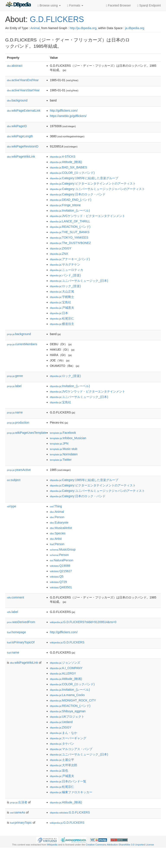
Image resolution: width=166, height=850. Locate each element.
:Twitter (61, 459)
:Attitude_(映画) (66, 162)
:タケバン (62, 743)
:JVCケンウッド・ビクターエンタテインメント (87, 216)
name (15, 412)
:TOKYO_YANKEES (69, 237)
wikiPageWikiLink (21, 156)
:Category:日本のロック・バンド (77, 194)
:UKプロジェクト (67, 716)
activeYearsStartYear (23, 90)
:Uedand (61, 722)
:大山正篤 (62, 291)
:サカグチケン (65, 264)
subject (13, 480)
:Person (57, 517)
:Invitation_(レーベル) (70, 210)
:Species (57, 533)
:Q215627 (61, 571)
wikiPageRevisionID (22, 146)
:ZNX (59, 253)
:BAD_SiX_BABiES (68, 167)
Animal (35, 28)
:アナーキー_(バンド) (70, 259)
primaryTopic (21, 822)
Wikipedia (52, 844)
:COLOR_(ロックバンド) (72, 172)
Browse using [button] (49, 5)
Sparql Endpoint (149, 5)
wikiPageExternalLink (23, 110)
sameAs (17, 812)
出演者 (18, 802)
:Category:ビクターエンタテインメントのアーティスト (93, 183)
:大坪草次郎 (63, 765)
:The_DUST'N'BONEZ (70, 243)
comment (15, 597)
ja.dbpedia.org (134, 28)
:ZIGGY (61, 248)
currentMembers (22, 344)
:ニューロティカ (66, 270)
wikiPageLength (20, 136)
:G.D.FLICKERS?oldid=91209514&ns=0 (83, 622)
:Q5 (57, 576)
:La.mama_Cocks (67, 695)
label (14, 386)
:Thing (56, 506)
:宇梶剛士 (62, 297)
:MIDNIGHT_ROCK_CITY (73, 700)
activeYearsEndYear (23, 80)
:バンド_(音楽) (65, 275)
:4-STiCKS (62, 156)
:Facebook (63, 432)
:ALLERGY (63, 673)
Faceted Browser (118, 5)
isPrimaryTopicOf (21, 642)
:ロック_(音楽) (65, 286)
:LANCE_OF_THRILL (70, 221)
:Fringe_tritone (65, 205)
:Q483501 (61, 587)
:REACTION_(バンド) (70, 226)
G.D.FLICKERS (57, 19)
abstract (14, 65)
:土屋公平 (62, 759)
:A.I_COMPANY (66, 668)
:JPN (59, 443)
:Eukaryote (59, 522)
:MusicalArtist (61, 528)
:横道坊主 (62, 324)
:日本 (59, 313)
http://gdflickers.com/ (64, 110)
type (11, 506)
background (17, 100)
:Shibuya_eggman (68, 711)
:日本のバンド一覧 (68, 781)
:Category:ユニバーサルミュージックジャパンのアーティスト (97, 189)
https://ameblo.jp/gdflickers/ (68, 116)
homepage (16, 632)
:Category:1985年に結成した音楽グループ (84, 178)
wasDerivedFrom (21, 622)
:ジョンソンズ (65, 662)
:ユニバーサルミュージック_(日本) (79, 280)
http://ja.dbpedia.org (83, 28)
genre (15, 376)
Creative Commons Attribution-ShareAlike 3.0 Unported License (120, 844)
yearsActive (19, 470)
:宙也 (59, 770)
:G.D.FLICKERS (67, 642)
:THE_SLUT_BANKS (69, 232)
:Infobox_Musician (68, 438)
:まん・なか (63, 732)
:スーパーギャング (68, 738)
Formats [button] (75, 5)
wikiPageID (17, 126)
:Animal (57, 511)
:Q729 (58, 582)
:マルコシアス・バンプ (71, 749)
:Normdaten (64, 454)
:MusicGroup (63, 549)
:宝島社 (60, 302)
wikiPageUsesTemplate (26, 432)
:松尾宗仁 (62, 318)
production (18, 422)
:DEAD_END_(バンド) (70, 199)
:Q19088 (60, 565)
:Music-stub (63, 449)
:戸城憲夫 (62, 307)
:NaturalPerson (61, 560)
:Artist (56, 538)
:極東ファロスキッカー (71, 792)
